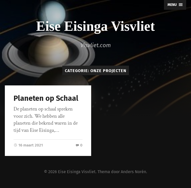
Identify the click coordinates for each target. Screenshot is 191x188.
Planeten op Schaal (46, 98)
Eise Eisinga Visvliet (95, 26)
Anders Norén (133, 171)
